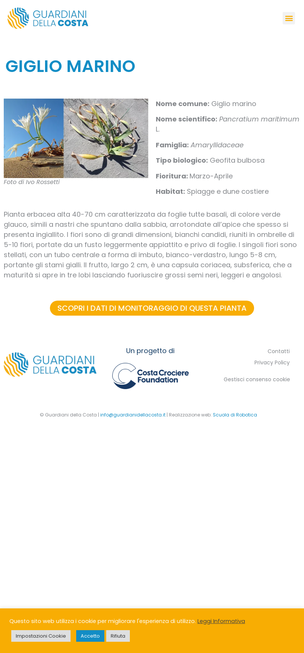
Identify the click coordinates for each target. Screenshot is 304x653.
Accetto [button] (90, 636)
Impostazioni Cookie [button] (41, 636)
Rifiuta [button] (118, 636)
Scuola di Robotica (235, 415)
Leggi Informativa (221, 621)
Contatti (279, 351)
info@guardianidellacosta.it (133, 415)
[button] (289, 18)
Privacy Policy (272, 362)
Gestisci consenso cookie (257, 379)
